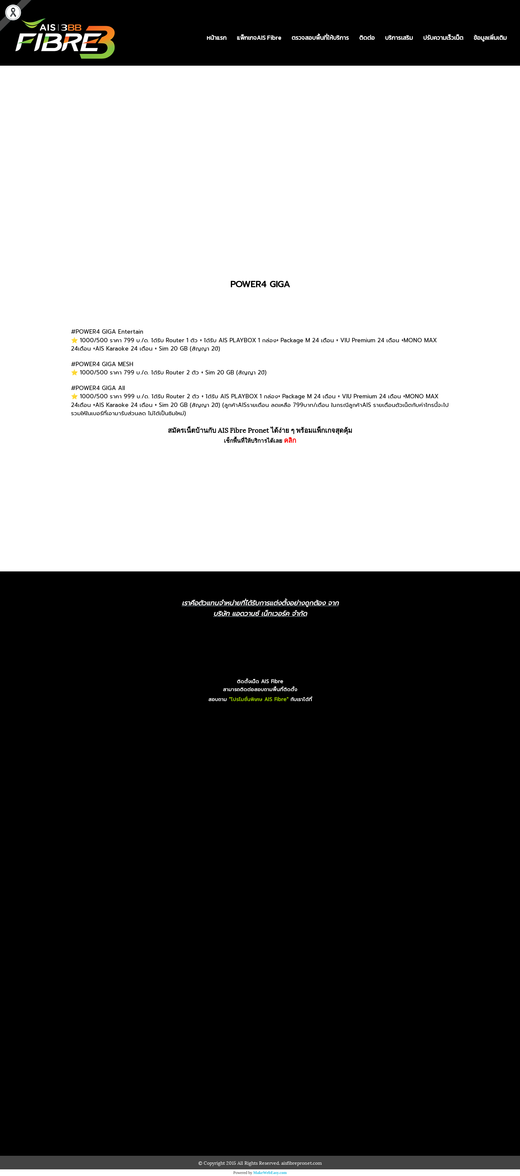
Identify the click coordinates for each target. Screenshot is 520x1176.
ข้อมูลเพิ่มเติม (490, 37)
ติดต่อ (367, 37)
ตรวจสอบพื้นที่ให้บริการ (320, 37)
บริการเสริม (399, 37)
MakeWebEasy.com (270, 1172)
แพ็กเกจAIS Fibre (259, 37)
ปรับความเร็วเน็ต (443, 37)
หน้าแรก (217, 37)
